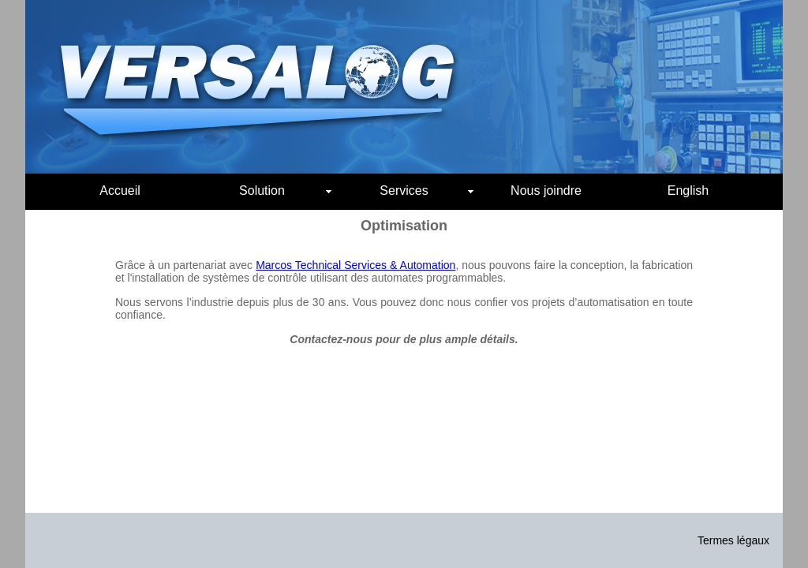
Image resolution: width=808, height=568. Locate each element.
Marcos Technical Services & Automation (355, 265)
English (688, 190)
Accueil (119, 190)
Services (426, 190)
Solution (285, 190)
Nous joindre (546, 190)
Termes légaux (733, 540)
